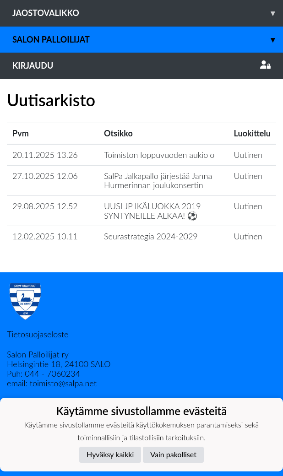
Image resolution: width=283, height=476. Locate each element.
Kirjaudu (141, 65)
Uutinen (248, 155)
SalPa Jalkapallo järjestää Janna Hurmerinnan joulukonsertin (158, 180)
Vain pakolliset (173, 454)
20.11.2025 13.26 (45, 155)
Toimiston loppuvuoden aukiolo (159, 155)
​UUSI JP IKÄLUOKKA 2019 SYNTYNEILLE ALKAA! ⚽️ (152, 211)
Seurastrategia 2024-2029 (151, 236)
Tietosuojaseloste (37, 334)
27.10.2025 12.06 (45, 176)
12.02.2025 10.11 (45, 236)
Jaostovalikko (147, 13)
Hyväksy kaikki (110, 454)
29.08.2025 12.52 (45, 206)
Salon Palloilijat (147, 40)
